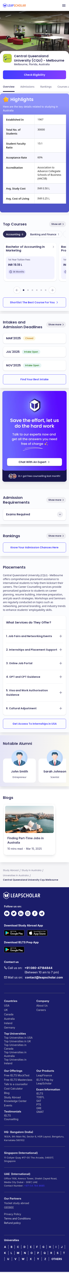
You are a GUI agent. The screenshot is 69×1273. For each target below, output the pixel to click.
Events (8, 1105)
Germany (9, 1027)
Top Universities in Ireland (15, 1061)
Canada (8, 1014)
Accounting (14, 234)
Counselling (11, 1119)
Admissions (27, 86)
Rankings (46, 86)
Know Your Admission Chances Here (34, 547)
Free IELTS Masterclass (18, 1079)
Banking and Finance (44, 234)
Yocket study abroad (16, 1203)
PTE (38, 1104)
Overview (9, 86)
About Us (42, 1005)
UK (6, 1009)
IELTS (7, 1115)
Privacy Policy (12, 1214)
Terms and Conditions (17, 1218)
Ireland (8, 1023)
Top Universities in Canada (15, 1046)
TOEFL (40, 1097)
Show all (58, 224)
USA (6, 1005)
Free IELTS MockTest (16, 1075)
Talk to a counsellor (16, 1084)
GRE (39, 1108)
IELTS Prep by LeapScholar (44, 1081)
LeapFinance (44, 1075)
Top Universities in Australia (15, 1054)
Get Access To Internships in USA (35, 724)
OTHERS (57, 1259)
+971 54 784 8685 (34, 1185)
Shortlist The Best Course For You (34, 302)
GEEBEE (9, 1207)
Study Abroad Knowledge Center (15, 1099)
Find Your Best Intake (34, 379)
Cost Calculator (13, 1088)
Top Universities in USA (18, 1037)
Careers (41, 1009)
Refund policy (12, 1222)
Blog (7, 1092)
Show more (56, 324)
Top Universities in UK (17, 1041)
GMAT (40, 1111)
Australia (9, 1018)
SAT (38, 1100)
